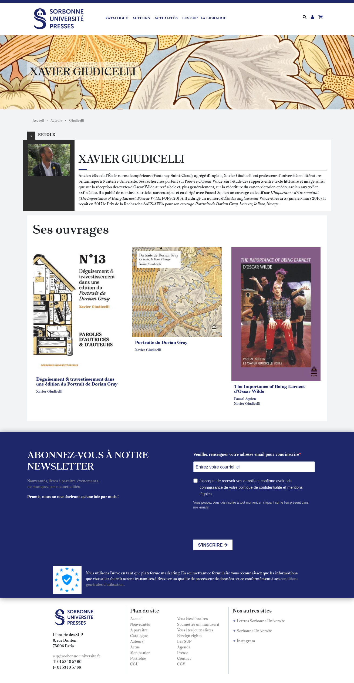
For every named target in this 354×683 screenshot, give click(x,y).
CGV (181, 664)
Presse (182, 652)
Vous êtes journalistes (195, 629)
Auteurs (141, 17)
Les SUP (184, 641)
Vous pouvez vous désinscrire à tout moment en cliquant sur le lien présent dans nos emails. (251, 505)
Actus (135, 646)
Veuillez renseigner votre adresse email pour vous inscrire (246, 454)
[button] (78, 309)
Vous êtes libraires (192, 618)
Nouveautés (140, 624)
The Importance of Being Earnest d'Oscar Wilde (269, 388)
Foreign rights (189, 635)
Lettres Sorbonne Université (261, 620)
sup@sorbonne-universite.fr (76, 655)
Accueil (38, 120)
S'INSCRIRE (213, 545)
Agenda (184, 646)
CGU (134, 664)
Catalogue (117, 17)
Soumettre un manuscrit (198, 624)
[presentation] (234, 524)
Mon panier (140, 652)
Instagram (246, 640)
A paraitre (139, 629)
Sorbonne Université (254, 630)
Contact (184, 658)
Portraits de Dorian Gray (161, 342)
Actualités (166, 17)
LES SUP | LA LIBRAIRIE (204, 17)
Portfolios (138, 658)
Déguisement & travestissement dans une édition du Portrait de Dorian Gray (76, 381)
